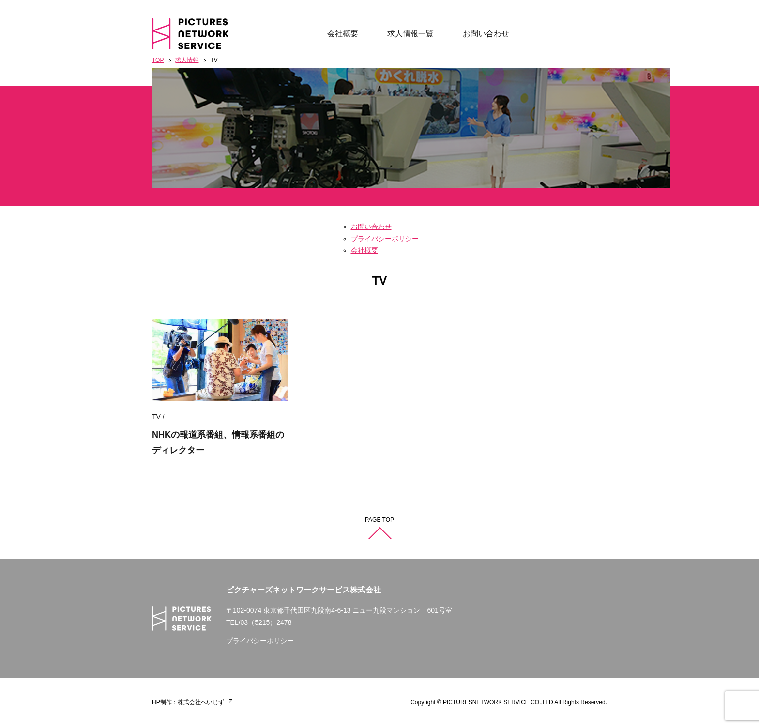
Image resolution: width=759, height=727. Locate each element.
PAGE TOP (379, 519)
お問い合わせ (486, 34)
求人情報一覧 (410, 34)
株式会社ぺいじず (201, 702)
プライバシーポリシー (385, 238)
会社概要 (342, 34)
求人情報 (186, 60)
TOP (158, 60)
